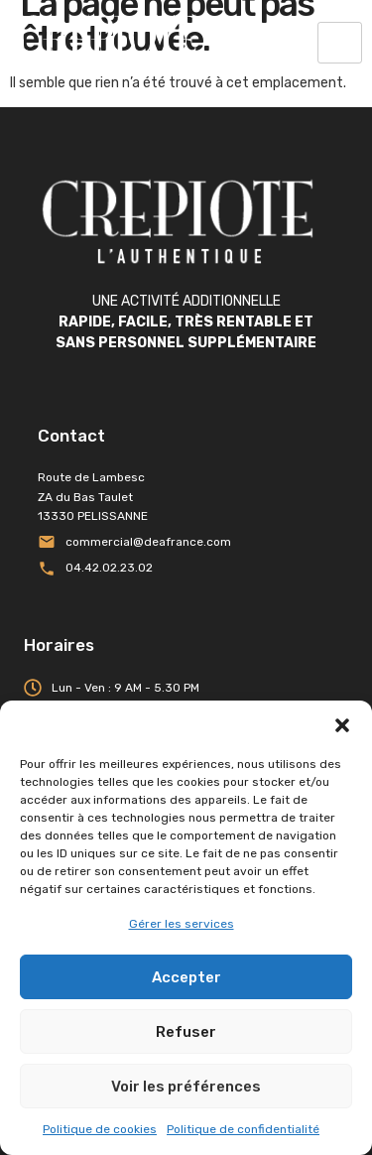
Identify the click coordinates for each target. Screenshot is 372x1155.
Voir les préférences (186, 1086)
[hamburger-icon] (339, 43)
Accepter (186, 977)
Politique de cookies (100, 1129)
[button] (342, 725)
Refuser (186, 1032)
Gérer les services (181, 924)
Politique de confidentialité (243, 1129)
